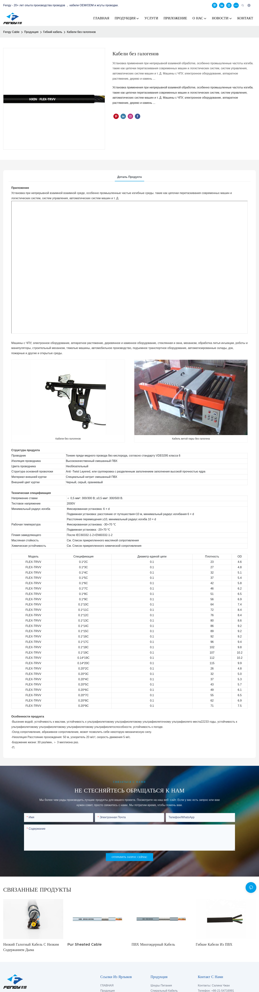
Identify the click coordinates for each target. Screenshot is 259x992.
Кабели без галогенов (81, 31)
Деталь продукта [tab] (129, 176)
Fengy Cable (11, 31)
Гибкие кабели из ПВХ (214, 944)
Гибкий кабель (52, 31)
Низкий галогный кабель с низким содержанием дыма (31, 947)
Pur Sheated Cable (84, 944)
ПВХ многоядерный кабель (153, 944)
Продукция (31, 31)
